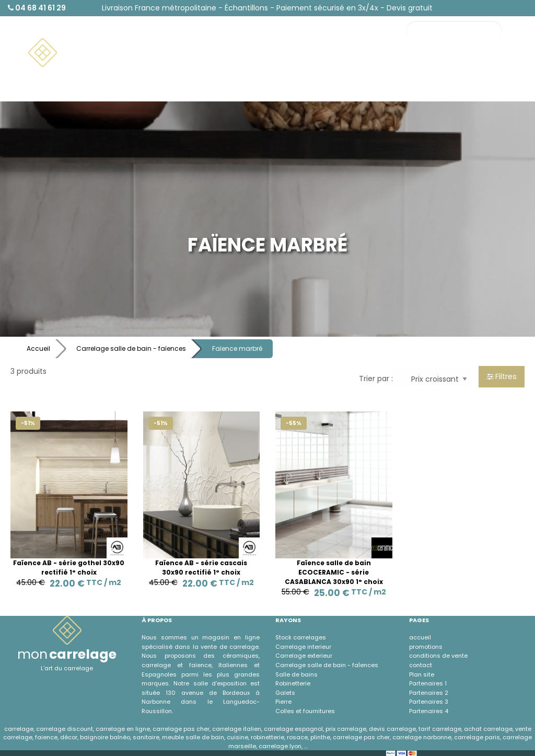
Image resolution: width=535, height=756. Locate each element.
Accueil (38, 348)
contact (420, 665)
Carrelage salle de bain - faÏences (326, 665)
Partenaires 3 (428, 701)
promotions (426, 647)
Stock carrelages (300, 637)
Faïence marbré (237, 348)
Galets (285, 693)
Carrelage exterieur (303, 655)
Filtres (502, 376)
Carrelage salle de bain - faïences (131, 348)
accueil (420, 637)
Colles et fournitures (305, 711)
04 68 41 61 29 (37, 8)
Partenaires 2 (428, 693)
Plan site (421, 674)
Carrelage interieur (303, 647)
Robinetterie (292, 683)
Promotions (494, 68)
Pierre (283, 701)
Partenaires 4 (428, 711)
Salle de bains (296, 674)
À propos (442, 88)
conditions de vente (438, 655)
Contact (441, 68)
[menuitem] (81, 53)
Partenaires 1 (428, 683)
